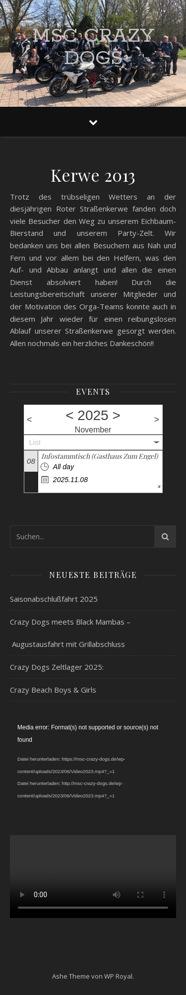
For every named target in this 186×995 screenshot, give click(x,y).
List (35, 442)
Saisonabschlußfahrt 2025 (54, 599)
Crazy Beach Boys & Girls (53, 690)
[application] (93, 768)
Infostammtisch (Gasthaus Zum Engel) (99, 456)
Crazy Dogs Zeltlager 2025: (57, 667)
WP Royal (118, 976)
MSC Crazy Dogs (93, 47)
